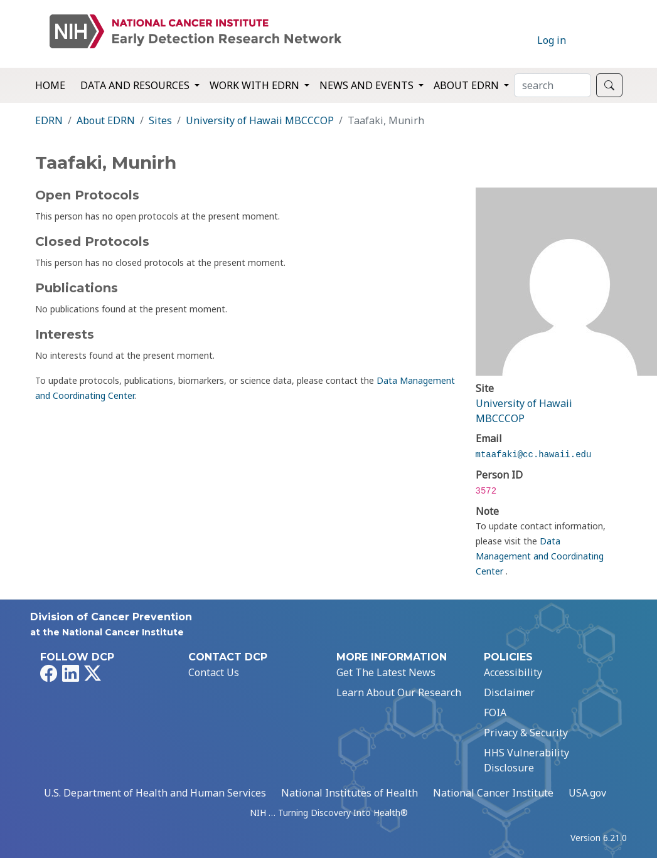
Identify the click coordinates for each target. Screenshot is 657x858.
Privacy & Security (526, 732)
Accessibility (513, 672)
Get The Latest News (385, 672)
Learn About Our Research (398, 692)
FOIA (495, 712)
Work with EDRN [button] (256, 85)
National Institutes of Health (349, 793)
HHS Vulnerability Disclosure (526, 760)
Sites (160, 120)
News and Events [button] (367, 85)
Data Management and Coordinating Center (540, 556)
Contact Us (213, 672)
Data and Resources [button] (136, 85)
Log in (551, 40)
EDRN (49, 120)
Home (50, 85)
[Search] (552, 85)
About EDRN (106, 120)
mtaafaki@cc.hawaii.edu (534, 455)
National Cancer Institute (493, 793)
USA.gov (587, 793)
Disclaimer (509, 692)
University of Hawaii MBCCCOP (260, 120)
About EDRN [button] (467, 85)
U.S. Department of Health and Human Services (155, 793)
